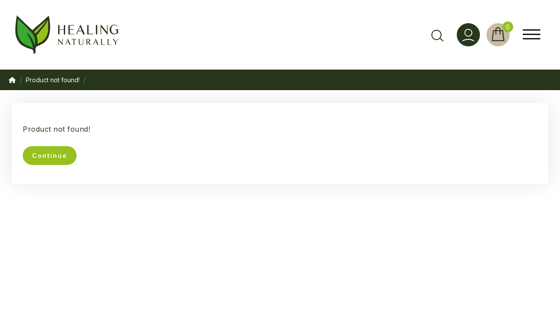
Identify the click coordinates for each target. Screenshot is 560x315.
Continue (49, 155)
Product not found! (53, 80)
